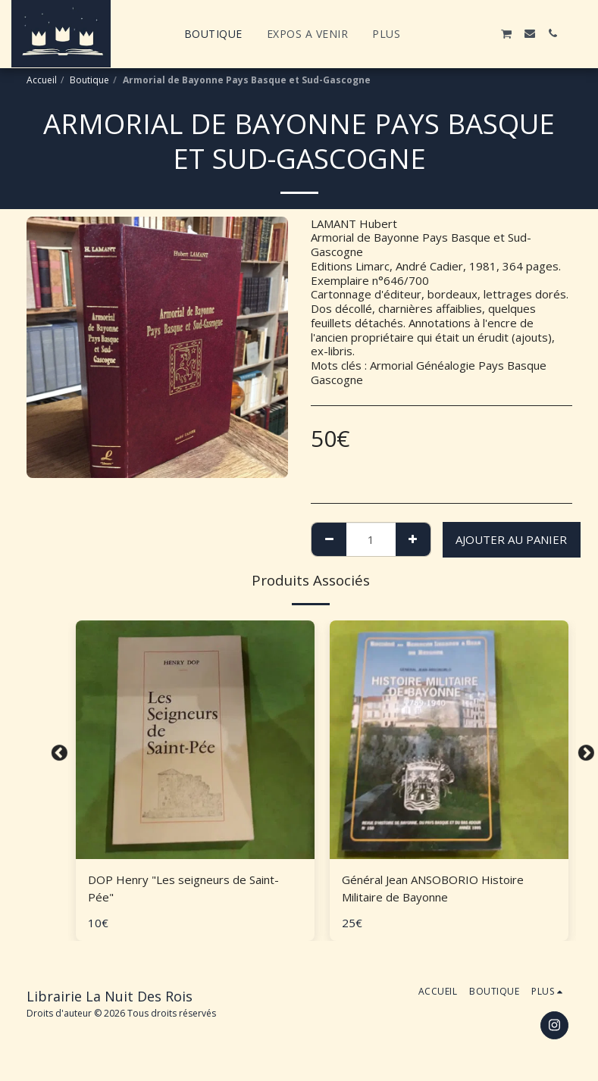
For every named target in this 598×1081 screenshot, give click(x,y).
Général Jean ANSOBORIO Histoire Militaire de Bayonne (433, 888)
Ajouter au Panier (511, 539)
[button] (438, 33)
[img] (195, 739)
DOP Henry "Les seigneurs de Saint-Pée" (183, 888)
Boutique (89, 79)
